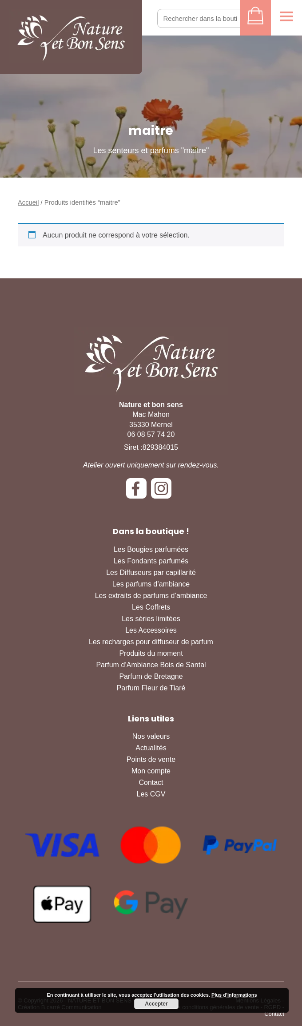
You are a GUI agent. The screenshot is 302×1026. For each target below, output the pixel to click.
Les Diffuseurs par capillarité (151, 572)
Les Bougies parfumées (151, 549)
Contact (151, 782)
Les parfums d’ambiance (151, 584)
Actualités (150, 748)
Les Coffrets (151, 607)
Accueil (28, 202)
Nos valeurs (151, 736)
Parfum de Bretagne (151, 676)
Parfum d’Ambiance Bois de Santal (151, 665)
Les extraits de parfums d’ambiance (151, 595)
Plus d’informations (234, 995)
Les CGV (151, 794)
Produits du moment (151, 653)
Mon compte (151, 771)
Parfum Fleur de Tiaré (151, 688)
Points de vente (151, 759)
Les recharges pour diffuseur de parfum (151, 642)
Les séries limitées (151, 618)
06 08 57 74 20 (151, 434)
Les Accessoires (151, 630)
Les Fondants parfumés (151, 561)
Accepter (156, 1004)
